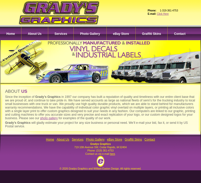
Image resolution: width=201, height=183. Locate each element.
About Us (34, 34)
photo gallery (49, 118)
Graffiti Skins (151, 34)
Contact (179, 34)
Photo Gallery (90, 34)
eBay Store (121, 34)
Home (10, 34)
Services (61, 34)
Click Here (163, 13)
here (112, 153)
